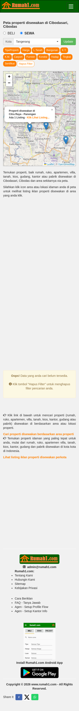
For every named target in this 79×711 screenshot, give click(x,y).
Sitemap (20, 583)
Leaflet (49, 164)
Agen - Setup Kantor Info (31, 611)
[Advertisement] (39, 243)
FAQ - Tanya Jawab (27, 602)
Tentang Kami (24, 575)
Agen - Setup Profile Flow (31, 607)
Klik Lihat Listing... (38, 117)
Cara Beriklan (24, 598)
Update (68, 41)
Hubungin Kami (25, 579)
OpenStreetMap (66, 164)
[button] (46, 125)
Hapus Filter (26, 63)
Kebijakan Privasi (26, 588)
